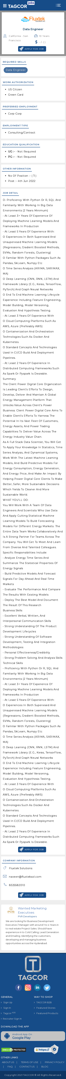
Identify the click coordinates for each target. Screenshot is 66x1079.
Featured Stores (44, 1007)
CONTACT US (24, 1066)
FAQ (7, 1066)
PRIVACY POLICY (51, 1062)
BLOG (41, 1066)
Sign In (6, 1007)
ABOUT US (7, 1062)
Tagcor (8, 1013)
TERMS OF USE (26, 1062)
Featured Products (46, 1013)
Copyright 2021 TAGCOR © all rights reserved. (33, 1075)
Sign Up (6, 1002)
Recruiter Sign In (11, 1018)
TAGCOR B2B (43, 1002)
